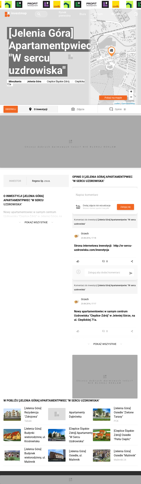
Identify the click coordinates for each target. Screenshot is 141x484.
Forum (99, 14)
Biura (82, 14)
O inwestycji (40, 109)
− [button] (131, 97)
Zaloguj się (125, 207)
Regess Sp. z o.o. (41, 181)
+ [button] (131, 92)
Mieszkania (15, 81)
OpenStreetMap (128, 103)
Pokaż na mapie (113, 97)
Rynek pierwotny (65, 14)
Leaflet (117, 103)
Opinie (118, 109)
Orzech (85, 233)
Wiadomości (119, 14)
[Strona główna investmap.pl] (15, 13)
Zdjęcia (80, 109)
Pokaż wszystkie (36, 222)
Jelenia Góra (34, 81)
